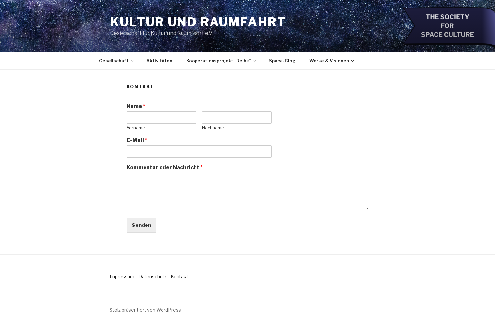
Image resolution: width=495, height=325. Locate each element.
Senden (141, 225)
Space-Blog (282, 60)
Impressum (122, 276)
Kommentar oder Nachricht (165, 167)
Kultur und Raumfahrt (198, 22)
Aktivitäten (159, 60)
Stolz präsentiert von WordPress (145, 310)
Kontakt (179, 276)
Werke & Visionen (332, 60)
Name (136, 106)
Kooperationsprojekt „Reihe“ (221, 60)
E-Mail (137, 140)
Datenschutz (153, 276)
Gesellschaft (116, 60)
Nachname (213, 127)
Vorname (136, 127)
